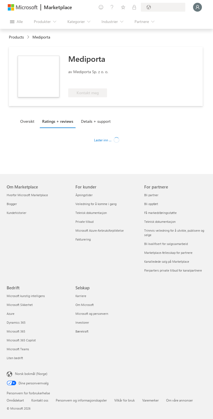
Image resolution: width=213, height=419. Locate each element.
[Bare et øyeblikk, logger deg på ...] (197, 7)
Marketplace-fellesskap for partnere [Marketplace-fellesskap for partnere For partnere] (168, 253)
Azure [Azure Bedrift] (10, 313)
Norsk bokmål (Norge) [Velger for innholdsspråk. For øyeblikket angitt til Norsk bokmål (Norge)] (31, 373)
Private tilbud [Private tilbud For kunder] (84, 221)
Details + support (96, 121)
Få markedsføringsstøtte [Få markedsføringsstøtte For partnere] (160, 213)
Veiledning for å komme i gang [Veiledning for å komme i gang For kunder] (95, 204)
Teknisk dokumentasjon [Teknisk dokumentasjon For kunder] (91, 213)
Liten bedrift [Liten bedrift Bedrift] (15, 358)
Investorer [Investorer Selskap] (82, 322)
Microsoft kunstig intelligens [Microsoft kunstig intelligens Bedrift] (26, 296)
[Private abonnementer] (134, 7)
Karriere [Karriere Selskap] (80, 296)
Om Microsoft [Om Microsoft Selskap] (84, 305)
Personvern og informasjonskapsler (81, 400)
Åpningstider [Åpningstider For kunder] (84, 195)
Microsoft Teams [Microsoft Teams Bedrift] (18, 349)
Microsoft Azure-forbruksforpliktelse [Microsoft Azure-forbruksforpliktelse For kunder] (99, 230)
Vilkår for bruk (124, 400)
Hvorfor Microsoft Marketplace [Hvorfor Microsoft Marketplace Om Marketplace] (27, 195)
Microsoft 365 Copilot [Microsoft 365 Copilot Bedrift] (21, 340)
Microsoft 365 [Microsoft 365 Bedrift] (16, 331)
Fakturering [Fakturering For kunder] (83, 239)
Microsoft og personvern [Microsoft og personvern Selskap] (91, 313)
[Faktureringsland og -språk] (163, 7)
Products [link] (16, 37)
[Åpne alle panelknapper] (16, 21)
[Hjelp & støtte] (112, 7)
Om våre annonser (179, 400)
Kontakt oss (39, 400)
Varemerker (150, 400)
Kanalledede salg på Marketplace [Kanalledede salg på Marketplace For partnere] (166, 261)
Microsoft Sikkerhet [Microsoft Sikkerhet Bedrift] (20, 305)
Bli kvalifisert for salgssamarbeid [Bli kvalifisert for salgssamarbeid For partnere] (166, 244)
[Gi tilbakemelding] (101, 7)
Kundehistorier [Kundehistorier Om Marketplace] (16, 213)
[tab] (29, 121)
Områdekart (15, 400)
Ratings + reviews (57, 121)
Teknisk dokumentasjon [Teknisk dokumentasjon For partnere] (160, 221)
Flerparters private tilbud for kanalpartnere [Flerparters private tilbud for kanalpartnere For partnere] (173, 270)
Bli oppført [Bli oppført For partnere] (151, 204)
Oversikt (27, 121)
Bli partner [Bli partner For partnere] (151, 195)
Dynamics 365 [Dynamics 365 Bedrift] (16, 322)
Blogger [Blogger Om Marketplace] (12, 204)
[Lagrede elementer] (123, 7)
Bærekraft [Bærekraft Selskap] (81, 331)
